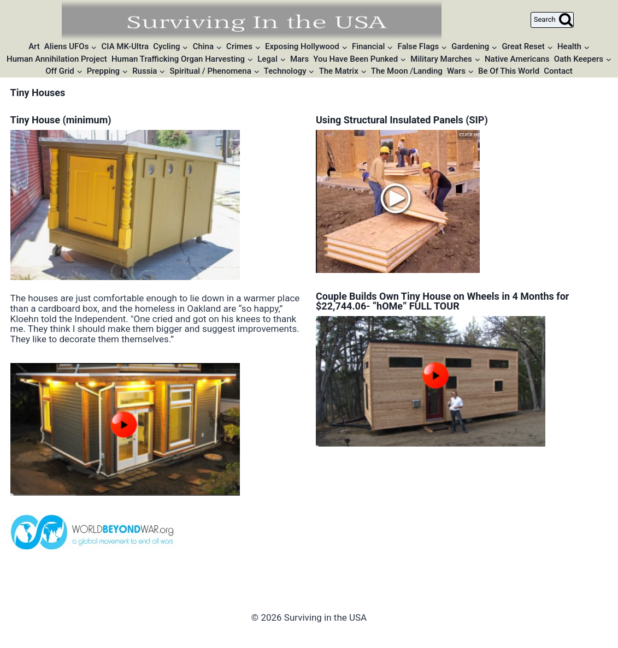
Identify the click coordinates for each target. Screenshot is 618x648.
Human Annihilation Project (57, 59)
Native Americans (517, 59)
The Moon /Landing (407, 71)
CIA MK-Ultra (125, 46)
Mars (299, 59)
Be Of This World (508, 71)
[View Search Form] (552, 20)
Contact (558, 71)
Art (34, 46)
